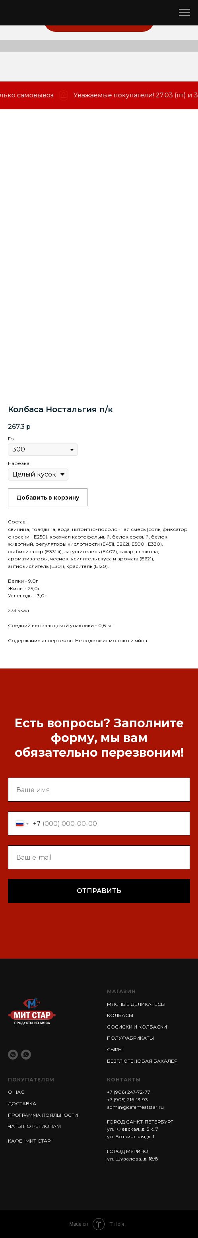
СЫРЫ (114, 1049)
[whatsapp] (26, 1055)
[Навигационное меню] (184, 13)
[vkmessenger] (13, 1055)
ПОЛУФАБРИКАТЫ (130, 1038)
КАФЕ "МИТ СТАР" (30, 1141)
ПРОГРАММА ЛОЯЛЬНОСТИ (43, 1115)
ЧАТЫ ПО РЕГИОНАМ (34, 1126)
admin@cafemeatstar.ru (135, 1107)
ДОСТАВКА (22, 1103)
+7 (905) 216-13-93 (127, 1099)
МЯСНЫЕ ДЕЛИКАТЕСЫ (136, 1004)
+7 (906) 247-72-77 (128, 1092)
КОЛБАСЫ (120, 1015)
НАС (18, 1092)
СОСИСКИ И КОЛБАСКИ (137, 1027)
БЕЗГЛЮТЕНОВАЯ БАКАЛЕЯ (142, 1061)
